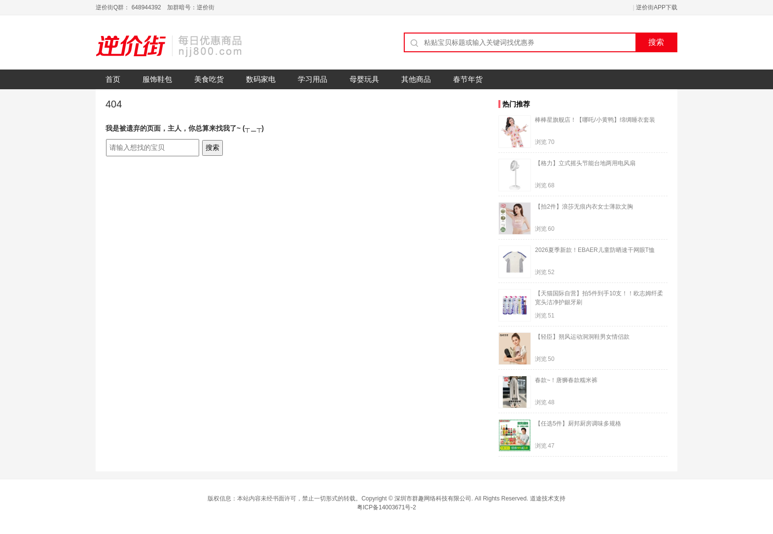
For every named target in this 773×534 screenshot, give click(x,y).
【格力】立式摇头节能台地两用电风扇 (585, 163)
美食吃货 (209, 79)
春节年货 (468, 79)
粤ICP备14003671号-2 (386, 507)
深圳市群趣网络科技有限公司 (432, 498)
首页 (112, 79)
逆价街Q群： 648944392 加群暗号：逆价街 (155, 7)
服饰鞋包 (157, 79)
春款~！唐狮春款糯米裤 (566, 380)
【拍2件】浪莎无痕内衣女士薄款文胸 (584, 206)
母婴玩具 (364, 79)
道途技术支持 (547, 498)
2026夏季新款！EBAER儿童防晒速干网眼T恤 (595, 250)
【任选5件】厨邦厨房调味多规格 (578, 423)
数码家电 (261, 79)
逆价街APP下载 (656, 7)
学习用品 (312, 79)
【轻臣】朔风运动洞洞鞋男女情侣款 (582, 336)
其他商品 (416, 79)
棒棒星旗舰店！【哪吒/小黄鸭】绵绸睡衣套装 (595, 119)
